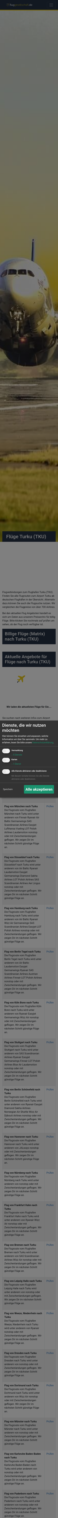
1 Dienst (16, 764)
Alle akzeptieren (39, 789)
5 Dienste (16, 755)
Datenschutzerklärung (42, 742)
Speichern (8, 789)
